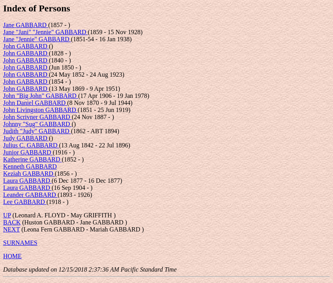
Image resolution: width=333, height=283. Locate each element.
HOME (12, 256)
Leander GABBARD (30, 194)
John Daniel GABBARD (35, 102)
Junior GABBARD (28, 152)
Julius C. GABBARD (31, 145)
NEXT (11, 229)
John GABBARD (26, 46)
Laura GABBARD (27, 180)
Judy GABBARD (26, 138)
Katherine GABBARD (32, 159)
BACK (11, 222)
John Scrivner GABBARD (37, 117)
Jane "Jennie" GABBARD (37, 39)
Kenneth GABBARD (30, 166)
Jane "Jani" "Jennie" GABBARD (45, 32)
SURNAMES (20, 242)
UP (7, 215)
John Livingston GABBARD (40, 110)
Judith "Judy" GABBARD (37, 131)
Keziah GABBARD (29, 173)
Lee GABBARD (24, 201)
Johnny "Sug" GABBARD (37, 124)
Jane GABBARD (25, 25)
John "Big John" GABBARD (40, 95)
